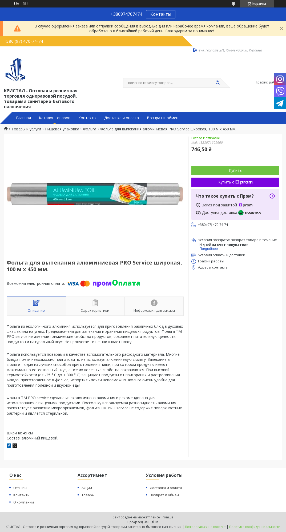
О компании (23, 502)
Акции (87, 487)
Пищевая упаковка (62, 129)
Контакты (160, 14)
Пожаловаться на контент (205, 527)
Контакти (21, 495)
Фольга (89, 129)
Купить (235, 170)
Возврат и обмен (162, 118)
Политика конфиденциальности (254, 527)
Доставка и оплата (121, 118)
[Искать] (217, 83)
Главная (23, 118)
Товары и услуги (26, 129)
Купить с (235, 182)
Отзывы (20, 487)
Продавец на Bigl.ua (143, 522)
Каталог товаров (54, 118)
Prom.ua (167, 517)
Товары (88, 495)
